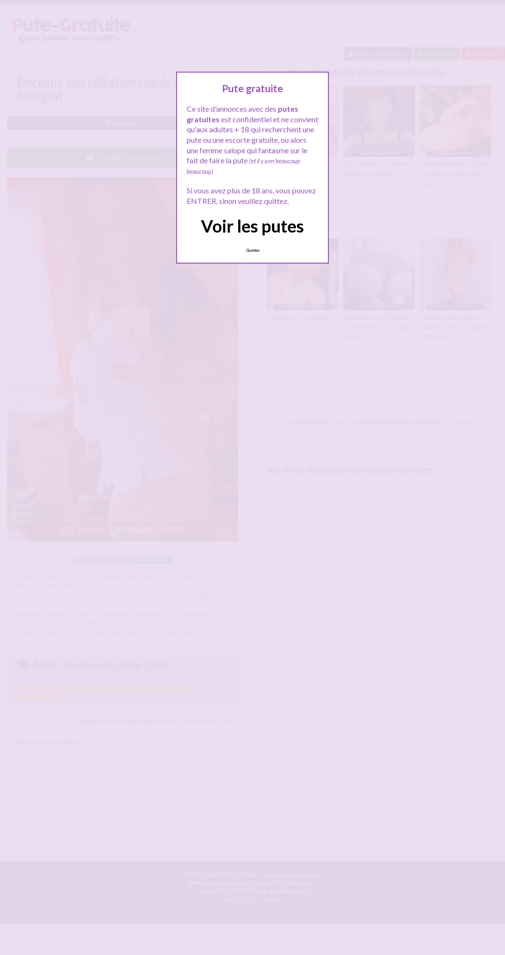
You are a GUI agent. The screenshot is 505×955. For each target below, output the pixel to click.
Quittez (253, 250)
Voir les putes (252, 225)
